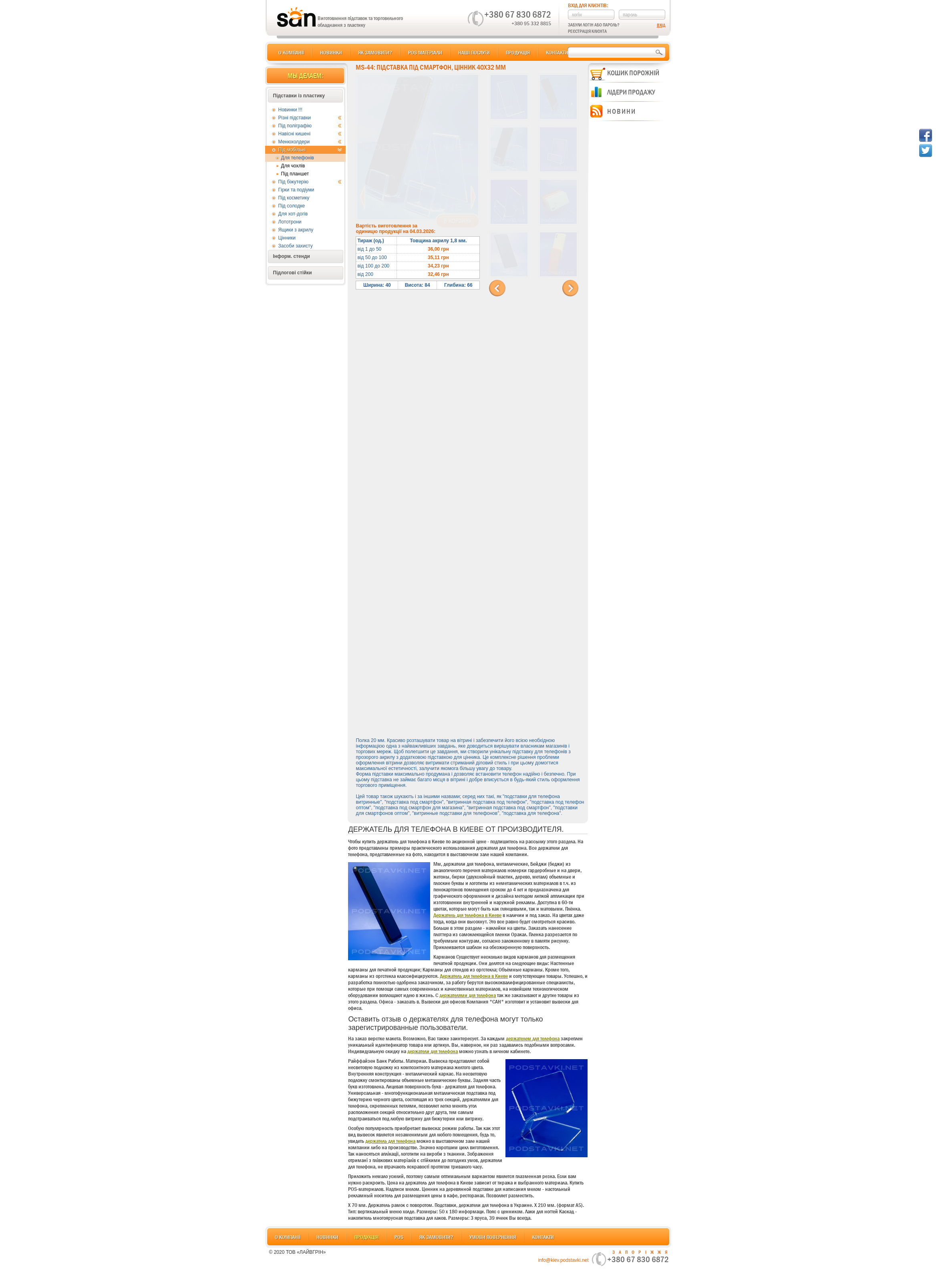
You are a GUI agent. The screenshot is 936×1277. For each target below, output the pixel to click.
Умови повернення (492, 1237)
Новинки (331, 52)
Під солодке (291, 206)
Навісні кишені (310, 134)
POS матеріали (425, 52)
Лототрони (290, 222)
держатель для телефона (390, 1141)
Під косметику (294, 198)
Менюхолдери (310, 142)
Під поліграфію (310, 126)
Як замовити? (375, 52)
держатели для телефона (432, 1051)
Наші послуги (474, 52)
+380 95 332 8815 (531, 23)
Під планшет (295, 174)
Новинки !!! (290, 110)
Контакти (557, 52)
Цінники (287, 238)
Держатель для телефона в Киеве (467, 915)
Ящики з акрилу (296, 230)
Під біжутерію (310, 182)
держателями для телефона (467, 995)
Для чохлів (293, 166)
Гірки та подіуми (296, 190)
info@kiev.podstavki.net (563, 1260)
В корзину (457, 221)
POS (399, 1237)
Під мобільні (310, 150)
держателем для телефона (533, 1038)
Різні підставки (310, 118)
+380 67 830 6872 (517, 14)
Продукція (518, 52)
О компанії (291, 52)
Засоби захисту (295, 246)
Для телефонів (297, 158)
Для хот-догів (293, 214)
